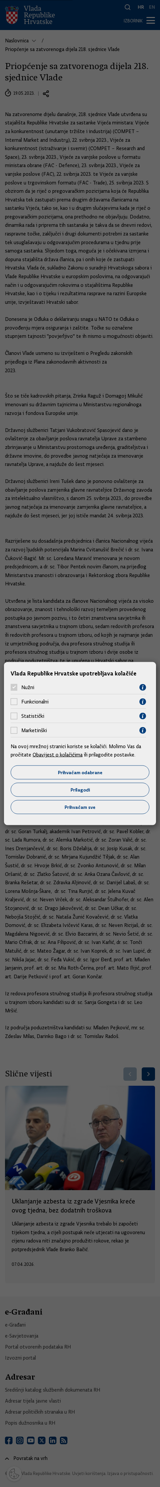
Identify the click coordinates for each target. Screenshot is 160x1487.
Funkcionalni (35, 702)
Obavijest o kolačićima (57, 755)
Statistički (32, 716)
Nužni (27, 687)
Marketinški (34, 730)
